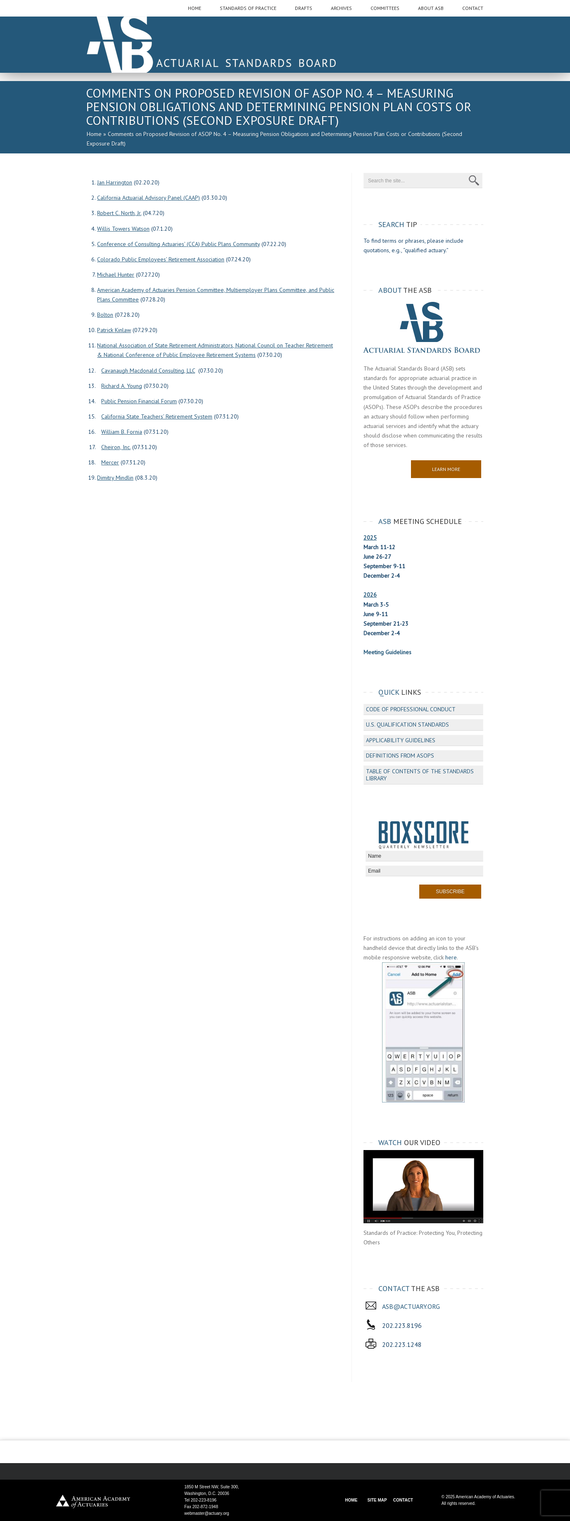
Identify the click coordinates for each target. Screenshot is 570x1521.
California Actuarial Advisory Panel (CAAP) (148, 197)
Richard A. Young (121, 386)
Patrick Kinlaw (114, 330)
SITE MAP (377, 1500)
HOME (351, 1500)
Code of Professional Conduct (411, 709)
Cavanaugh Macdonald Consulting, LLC (148, 370)
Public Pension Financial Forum (139, 401)
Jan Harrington (114, 182)
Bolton (105, 314)
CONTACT (403, 1500)
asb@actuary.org (411, 1306)
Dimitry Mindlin (115, 477)
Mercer (110, 462)
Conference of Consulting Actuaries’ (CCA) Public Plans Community (178, 244)
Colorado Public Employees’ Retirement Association (160, 259)
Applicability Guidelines (400, 740)
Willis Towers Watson (123, 228)
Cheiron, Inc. (116, 447)
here (451, 957)
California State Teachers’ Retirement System (156, 416)
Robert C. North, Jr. (119, 213)
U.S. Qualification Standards (407, 724)
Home (94, 134)
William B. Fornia (121, 431)
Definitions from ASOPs (400, 755)
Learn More (446, 469)
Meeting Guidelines (387, 652)
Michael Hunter (115, 274)
